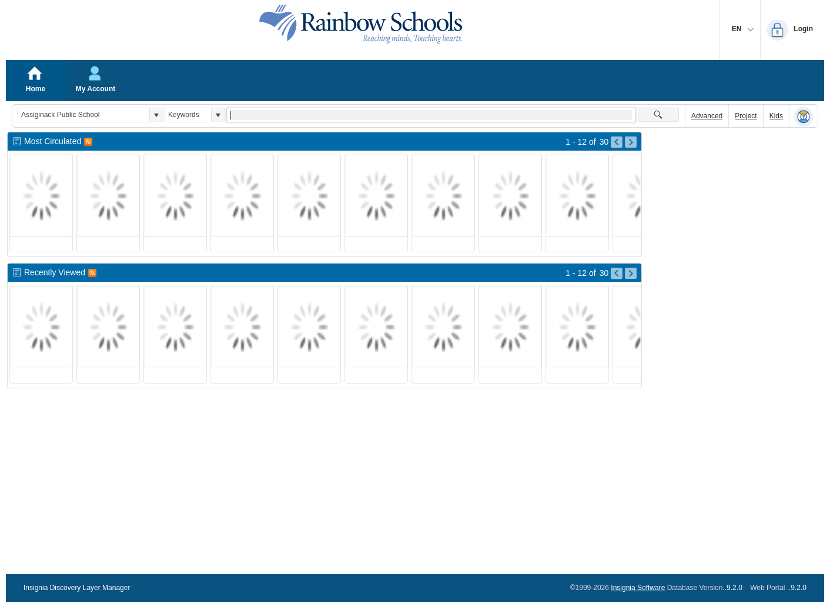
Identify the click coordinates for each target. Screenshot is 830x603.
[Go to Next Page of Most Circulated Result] (631, 142)
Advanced (706, 116)
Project (746, 116)
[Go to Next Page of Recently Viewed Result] (631, 273)
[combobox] (83, 115)
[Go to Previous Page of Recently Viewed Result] (616, 273)
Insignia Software (638, 588)
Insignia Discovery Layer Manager (77, 588)
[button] (156, 115)
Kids (776, 116)
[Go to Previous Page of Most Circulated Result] (616, 142)
